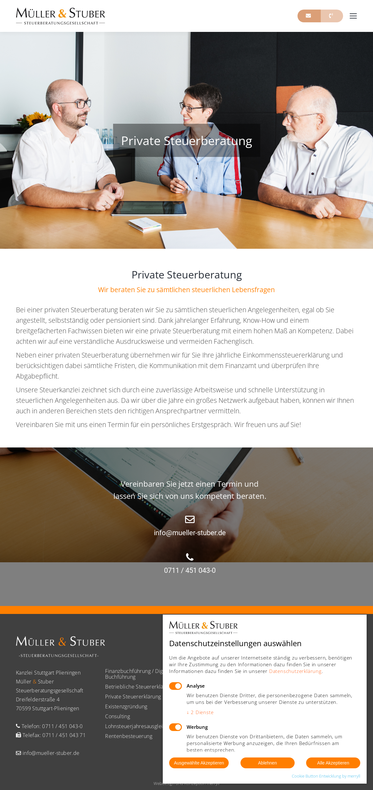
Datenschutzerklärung (295, 671)
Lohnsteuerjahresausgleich (137, 726)
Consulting (117, 716)
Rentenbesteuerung (128, 736)
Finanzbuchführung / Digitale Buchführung (139, 674)
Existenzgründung (126, 706)
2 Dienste (200, 712)
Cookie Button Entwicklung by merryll (326, 776)
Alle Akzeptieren (333, 762)
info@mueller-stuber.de (50, 753)
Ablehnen (267, 762)
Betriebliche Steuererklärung (139, 687)
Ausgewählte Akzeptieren (199, 762)
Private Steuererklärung (133, 696)
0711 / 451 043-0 (62, 726)
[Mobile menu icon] (353, 15)
